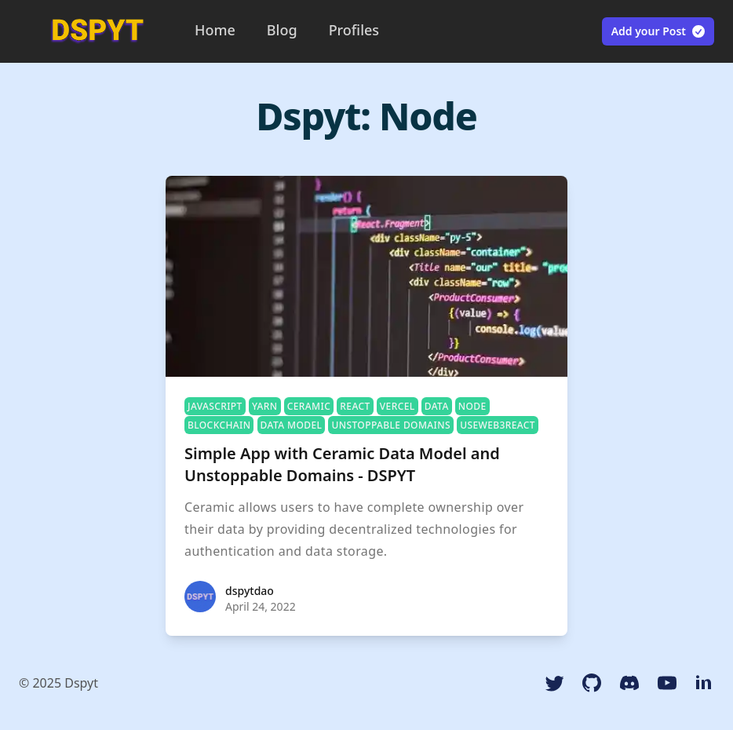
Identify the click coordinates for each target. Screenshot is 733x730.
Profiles (354, 29)
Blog (282, 29)
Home (215, 29)
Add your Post (658, 31)
